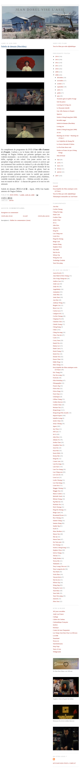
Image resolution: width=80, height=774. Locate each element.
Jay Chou (56, 429)
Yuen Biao (56, 591)
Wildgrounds (57, 652)
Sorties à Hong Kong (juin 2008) (67, 117)
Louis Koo (56, 236)
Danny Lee (56, 346)
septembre (60, 87)
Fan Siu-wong (57, 375)
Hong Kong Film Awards (60, 413)
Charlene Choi (57, 321)
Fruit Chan (56, 394)
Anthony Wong (57, 303)
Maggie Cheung (58, 488)
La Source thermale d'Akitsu (65, 144)
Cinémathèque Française (60, 622)
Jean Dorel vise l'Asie (40, 9)
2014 (57, 56)
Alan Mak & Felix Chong (61, 276)
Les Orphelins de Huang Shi (65, 141)
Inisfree (55, 625)
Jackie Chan (56, 220)
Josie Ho (55, 448)
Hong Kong (56, 410)
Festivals (55, 378)
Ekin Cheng (56, 365)
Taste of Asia (57, 649)
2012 (57, 62)
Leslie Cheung (57, 480)
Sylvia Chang (57, 553)
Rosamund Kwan (58, 515)
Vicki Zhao (56, 574)
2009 (57, 72)
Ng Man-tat (56, 502)
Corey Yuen (56, 340)
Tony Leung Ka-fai (59, 569)
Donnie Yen (56, 357)
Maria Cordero (57, 494)
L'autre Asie (56, 461)
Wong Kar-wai (57, 258)
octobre (59, 84)
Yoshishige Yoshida (59, 260)
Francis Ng (56, 386)
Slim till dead (61, 156)
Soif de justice (61, 102)
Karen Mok (56, 453)
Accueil (25, 216)
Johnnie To (56, 228)
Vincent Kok (57, 577)
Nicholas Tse (57, 504)
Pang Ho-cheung (58, 239)
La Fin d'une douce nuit (64, 147)
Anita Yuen (56, 297)
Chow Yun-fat (57, 335)
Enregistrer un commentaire (9, 212)
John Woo (56, 225)
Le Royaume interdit (63, 108)
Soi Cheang (56, 545)
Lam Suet (56, 467)
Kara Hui (56, 450)
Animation (56, 292)
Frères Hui (56, 388)
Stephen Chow (57, 247)
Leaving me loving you (64, 105)
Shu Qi (55, 537)
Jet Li (54, 223)
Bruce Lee (56, 308)
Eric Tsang (56, 372)
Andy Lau (56, 284)
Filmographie (57, 383)
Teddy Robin (57, 558)
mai (58, 159)
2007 (57, 176)
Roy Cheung (57, 518)
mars (59, 166)
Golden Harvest (58, 402)
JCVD (59, 132)
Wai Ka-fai (56, 252)
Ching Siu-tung (57, 212)
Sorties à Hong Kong (59, 547)
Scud (54, 528)
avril (58, 163)
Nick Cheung (57, 507)
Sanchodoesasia (58, 644)
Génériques (56, 397)
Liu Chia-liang (57, 483)
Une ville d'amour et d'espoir (65, 111)
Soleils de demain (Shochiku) (66, 123)
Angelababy (56, 289)
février (59, 169)
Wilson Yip (56, 255)
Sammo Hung (57, 244)
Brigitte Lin (56, 305)
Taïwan (55, 555)
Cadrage (55, 617)
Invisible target (61, 120)
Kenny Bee (56, 456)
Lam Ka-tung (57, 464)
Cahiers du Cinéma (59, 619)
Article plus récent (6, 216)
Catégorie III (57, 313)
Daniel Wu (56, 343)
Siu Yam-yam (57, 542)
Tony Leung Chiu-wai (59, 566)
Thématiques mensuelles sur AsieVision (65, 196)
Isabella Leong (57, 418)
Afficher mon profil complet (64, 763)
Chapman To (57, 319)
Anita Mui (56, 294)
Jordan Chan (57, 442)
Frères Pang (56, 391)
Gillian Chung (57, 399)
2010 (57, 69)
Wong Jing (56, 585)
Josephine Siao (57, 445)
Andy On (56, 286)
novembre (60, 80)
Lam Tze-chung (58, 469)
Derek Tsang (57, 351)
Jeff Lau (55, 431)
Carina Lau (56, 311)
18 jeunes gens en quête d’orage (66, 99)
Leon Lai (55, 477)
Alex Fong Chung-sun (60, 278)
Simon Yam (56, 539)
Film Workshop (57, 380)
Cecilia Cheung (57, 209)
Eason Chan (56, 359)
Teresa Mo (56, 561)
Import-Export (57, 415)
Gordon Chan (57, 217)
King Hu (55, 231)
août (58, 90)
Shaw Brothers (57, 531)
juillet (59, 93)
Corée (55, 338)
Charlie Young (57, 324)
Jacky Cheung (57, 423)
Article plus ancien (43, 216)
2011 (57, 66)
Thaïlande (56, 564)
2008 (57, 75)
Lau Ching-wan (57, 233)
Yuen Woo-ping (57, 263)
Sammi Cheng (57, 520)
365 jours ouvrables (59, 611)
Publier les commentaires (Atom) (20, 220)
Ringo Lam (56, 241)
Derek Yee (56, 354)
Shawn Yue (56, 534)
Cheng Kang (57, 327)
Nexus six (56, 641)
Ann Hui (55, 206)
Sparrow (59, 114)
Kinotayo (56, 627)
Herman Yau (57, 407)
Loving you (60, 126)
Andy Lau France (58, 614)
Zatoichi (55, 599)
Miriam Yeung (57, 499)
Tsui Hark (56, 249)
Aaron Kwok (57, 273)
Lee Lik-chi (56, 475)
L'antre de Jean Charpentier (61, 630)
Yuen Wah (56, 593)
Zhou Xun (56, 601)
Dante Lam (56, 214)
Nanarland (56, 638)
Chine (55, 330)
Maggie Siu (56, 491)
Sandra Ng (56, 526)
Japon (11, 200)
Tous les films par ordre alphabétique (64, 46)
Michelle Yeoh (57, 496)
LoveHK (55, 636)
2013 (57, 59)
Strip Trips (56, 646)
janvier (59, 172)
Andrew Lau (57, 281)
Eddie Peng (56, 362)
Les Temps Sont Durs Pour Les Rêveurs (65, 633)
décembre (60, 77)
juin (58, 96)
